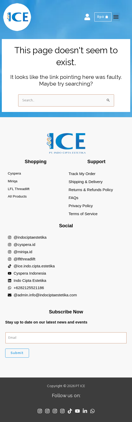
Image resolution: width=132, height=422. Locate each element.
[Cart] (103, 16)
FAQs (74, 197)
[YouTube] (77, 411)
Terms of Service (83, 214)
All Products (17, 196)
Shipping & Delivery (86, 181)
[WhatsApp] (92, 411)
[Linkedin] (84, 411)
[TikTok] (69, 411)
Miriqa (12, 181)
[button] (116, 17)
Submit (17, 353)
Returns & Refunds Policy (91, 189)
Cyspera (14, 173)
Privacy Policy (81, 206)
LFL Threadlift (19, 189)
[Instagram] (39, 411)
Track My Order (82, 173)
